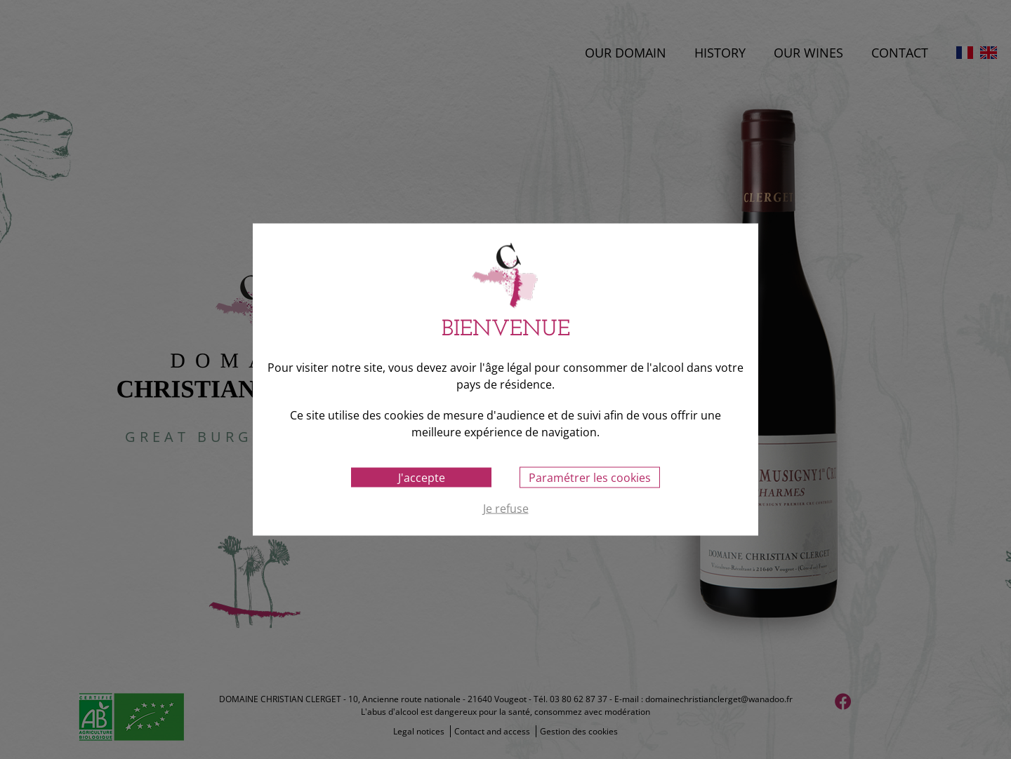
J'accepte (421, 477)
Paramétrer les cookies (590, 477)
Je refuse (506, 509)
